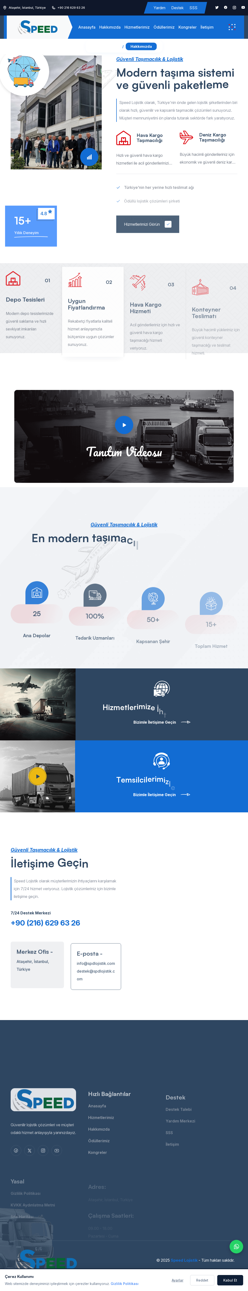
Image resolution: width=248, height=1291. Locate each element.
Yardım (159, 7)
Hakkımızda (110, 27)
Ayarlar (177, 1280)
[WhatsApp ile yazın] (236, 1246)
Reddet (202, 1280)
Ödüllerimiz (164, 27)
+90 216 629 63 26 (71, 7)
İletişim (207, 27)
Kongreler (187, 27)
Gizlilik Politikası (125, 1284)
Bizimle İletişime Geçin (161, 722)
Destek (177, 7)
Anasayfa (86, 27)
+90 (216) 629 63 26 (45, 923)
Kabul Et (230, 1280)
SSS (193, 7)
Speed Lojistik (184, 1260)
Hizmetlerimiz (137, 27)
